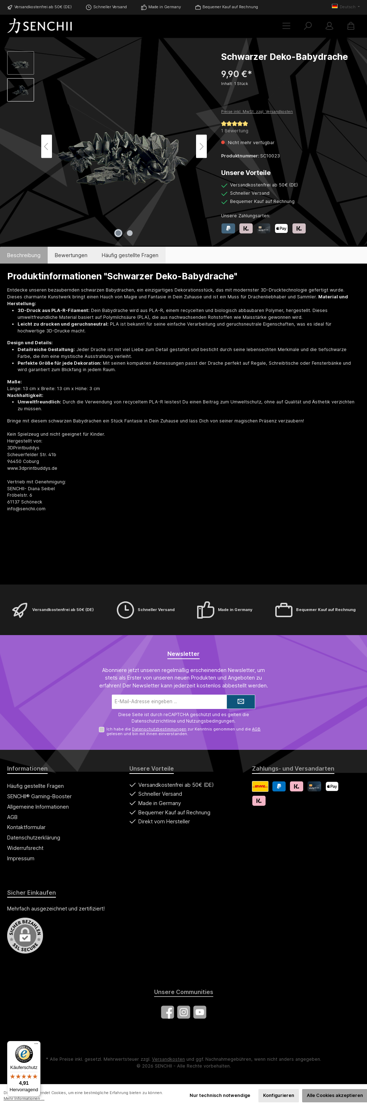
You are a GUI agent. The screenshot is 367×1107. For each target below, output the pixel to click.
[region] (107, 146)
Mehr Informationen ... (24, 1098)
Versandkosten (168, 1059)
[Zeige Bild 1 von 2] (118, 233)
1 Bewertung (234, 130)
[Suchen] (308, 26)
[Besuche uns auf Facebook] (167, 1012)
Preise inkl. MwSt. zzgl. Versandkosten (257, 111)
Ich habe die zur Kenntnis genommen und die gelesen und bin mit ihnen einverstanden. (183, 731)
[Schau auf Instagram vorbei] (184, 1012)
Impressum (20, 858)
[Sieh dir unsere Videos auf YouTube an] (200, 1012)
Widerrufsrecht (25, 848)
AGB (256, 729)
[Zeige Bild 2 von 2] (130, 233)
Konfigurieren (278, 1095)
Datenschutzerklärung (33, 837)
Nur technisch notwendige (220, 1095)
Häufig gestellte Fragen (35, 786)
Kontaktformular (26, 827)
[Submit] (241, 702)
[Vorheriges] (46, 146)
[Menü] (286, 26)
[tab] (24, 255)
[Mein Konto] (329, 26)
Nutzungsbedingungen (210, 721)
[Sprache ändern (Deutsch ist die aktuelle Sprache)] (346, 7)
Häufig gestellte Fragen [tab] (130, 255)
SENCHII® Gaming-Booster (39, 796)
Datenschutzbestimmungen (159, 729)
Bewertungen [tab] (71, 255)
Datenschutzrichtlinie (154, 721)
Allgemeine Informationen (38, 807)
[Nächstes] (201, 146)
